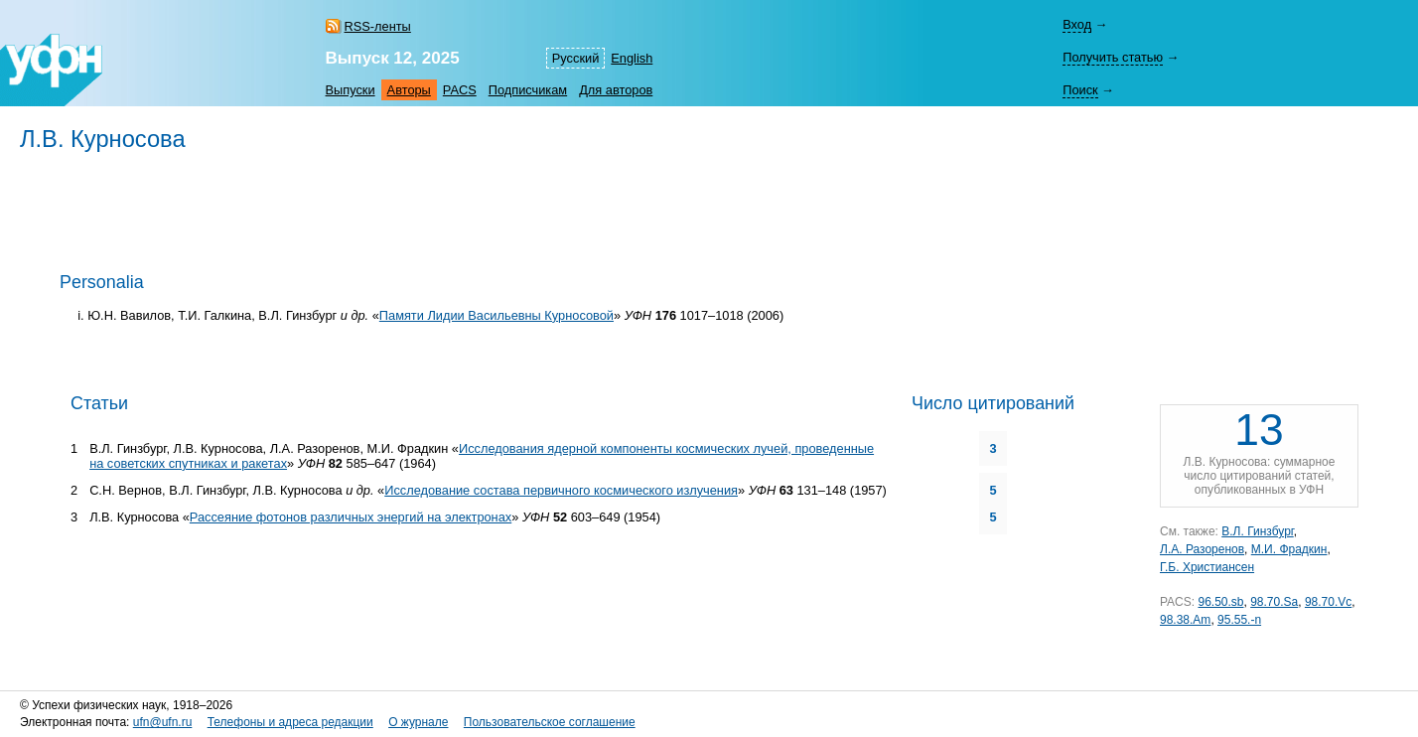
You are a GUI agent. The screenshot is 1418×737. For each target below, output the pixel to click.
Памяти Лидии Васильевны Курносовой (496, 315)
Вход (1077, 24)
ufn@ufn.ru (163, 722)
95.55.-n (1239, 620)
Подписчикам (528, 89)
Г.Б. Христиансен (1207, 567)
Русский (575, 58)
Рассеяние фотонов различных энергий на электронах (350, 517)
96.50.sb (1220, 602)
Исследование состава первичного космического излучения (561, 490)
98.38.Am (1185, 620)
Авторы (409, 89)
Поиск (1080, 89)
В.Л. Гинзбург (1257, 531)
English (631, 58)
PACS (460, 89)
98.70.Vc (1328, 602)
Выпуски (350, 89)
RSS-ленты (378, 26)
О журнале (418, 722)
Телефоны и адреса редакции (290, 722)
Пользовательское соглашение (550, 722)
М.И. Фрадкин (1289, 549)
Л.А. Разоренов (1202, 549)
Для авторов (615, 89)
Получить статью (1113, 57)
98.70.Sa (1274, 602)
